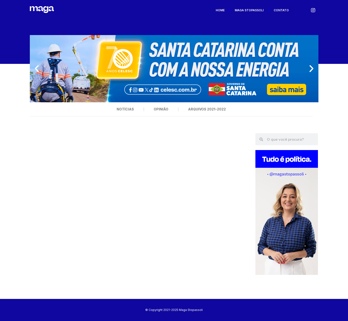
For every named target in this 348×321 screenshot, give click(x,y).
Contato (281, 10)
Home (220, 10)
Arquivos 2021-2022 (207, 109)
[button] (36, 68)
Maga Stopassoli (249, 10)
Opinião (161, 109)
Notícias (125, 109)
